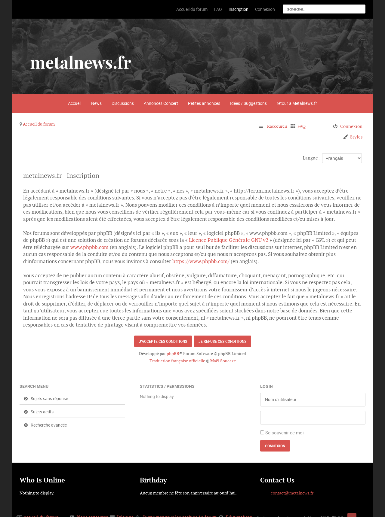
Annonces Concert (161, 103)
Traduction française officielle (177, 360)
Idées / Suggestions (248, 103)
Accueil (74, 103)
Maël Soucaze (223, 360)
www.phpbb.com (89, 247)
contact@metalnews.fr (292, 493)
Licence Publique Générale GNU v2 (228, 240)
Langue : (312, 158)
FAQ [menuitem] (303, 126)
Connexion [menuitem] (351, 126)
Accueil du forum (39, 124)
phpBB (173, 353)
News (96, 103)
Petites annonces (204, 103)
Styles (356, 137)
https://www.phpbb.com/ (200, 261)
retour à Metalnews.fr (297, 103)
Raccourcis (278, 126)
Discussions (123, 103)
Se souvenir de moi (284, 433)
